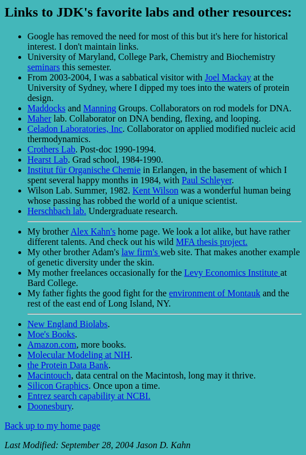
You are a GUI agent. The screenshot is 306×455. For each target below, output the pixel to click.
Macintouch (49, 375)
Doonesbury (49, 406)
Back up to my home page (52, 425)
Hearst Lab (47, 159)
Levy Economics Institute (232, 272)
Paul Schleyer (207, 180)
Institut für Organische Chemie (83, 170)
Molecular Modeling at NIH (78, 355)
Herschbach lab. (56, 211)
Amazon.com (51, 344)
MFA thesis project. (211, 242)
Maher (39, 118)
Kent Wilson (155, 190)
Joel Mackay (228, 77)
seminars (43, 67)
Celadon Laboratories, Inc (75, 129)
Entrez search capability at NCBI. (88, 396)
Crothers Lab (51, 149)
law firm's (141, 252)
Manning (99, 108)
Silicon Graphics (57, 385)
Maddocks (46, 108)
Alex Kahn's (93, 231)
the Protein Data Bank (67, 365)
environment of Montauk (214, 293)
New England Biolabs (67, 324)
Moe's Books (51, 334)
